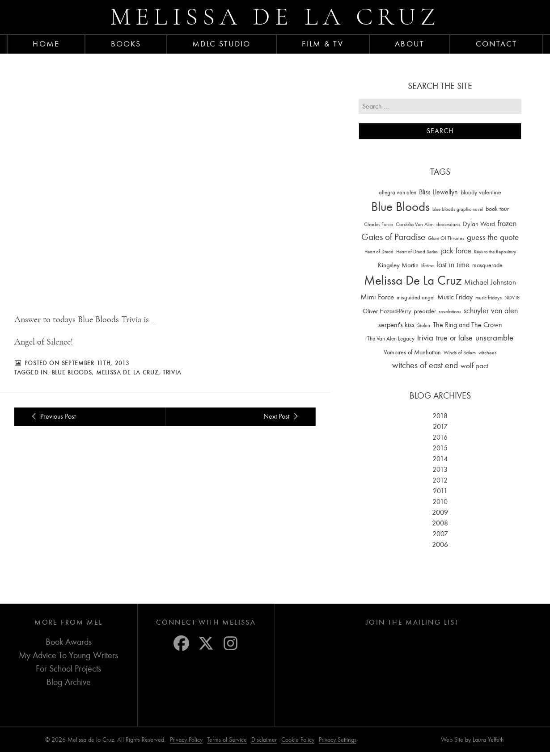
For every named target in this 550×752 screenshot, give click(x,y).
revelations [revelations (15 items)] (450, 311)
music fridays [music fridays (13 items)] (488, 297)
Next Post (282, 416)
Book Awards (69, 642)
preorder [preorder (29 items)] (425, 311)
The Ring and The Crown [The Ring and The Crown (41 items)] (467, 325)
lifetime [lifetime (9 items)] (427, 266)
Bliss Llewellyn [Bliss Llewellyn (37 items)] (438, 192)
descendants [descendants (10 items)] (448, 224)
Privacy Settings (337, 740)
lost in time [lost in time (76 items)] (453, 264)
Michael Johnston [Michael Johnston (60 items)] (490, 281)
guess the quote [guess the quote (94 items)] (493, 237)
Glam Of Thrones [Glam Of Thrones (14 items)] (446, 238)
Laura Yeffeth (488, 740)
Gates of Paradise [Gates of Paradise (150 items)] (393, 237)
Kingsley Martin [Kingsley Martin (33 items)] (398, 265)
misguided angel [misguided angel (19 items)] (416, 297)
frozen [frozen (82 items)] (507, 223)
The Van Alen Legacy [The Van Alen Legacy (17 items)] (391, 338)
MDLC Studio (221, 43)
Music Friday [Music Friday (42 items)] (455, 297)
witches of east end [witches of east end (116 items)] (425, 365)
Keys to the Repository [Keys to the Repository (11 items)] (495, 252)
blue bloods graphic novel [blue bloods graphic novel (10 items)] (457, 209)
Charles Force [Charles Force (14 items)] (378, 224)
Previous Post (52, 416)
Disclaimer (264, 740)
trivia (172, 372)
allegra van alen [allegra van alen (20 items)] (397, 192)
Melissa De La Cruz (127, 372)
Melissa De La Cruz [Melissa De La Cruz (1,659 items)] (412, 280)
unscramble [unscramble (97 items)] (494, 338)
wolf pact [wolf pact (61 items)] (474, 365)
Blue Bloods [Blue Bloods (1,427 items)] (400, 206)
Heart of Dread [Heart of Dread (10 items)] (378, 252)
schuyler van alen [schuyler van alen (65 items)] (491, 310)
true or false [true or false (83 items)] (454, 338)
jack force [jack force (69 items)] (455, 251)
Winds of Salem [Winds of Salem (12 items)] (460, 353)
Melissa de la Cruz (275, 16)
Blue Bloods (72, 372)
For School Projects (68, 669)
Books (126, 43)
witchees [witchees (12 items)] (487, 353)
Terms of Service (227, 740)
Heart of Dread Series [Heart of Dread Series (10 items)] (417, 252)
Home (46, 43)
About (409, 43)
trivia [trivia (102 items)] (425, 338)
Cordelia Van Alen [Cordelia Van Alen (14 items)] (415, 224)
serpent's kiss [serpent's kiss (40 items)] (396, 325)
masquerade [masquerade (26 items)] (487, 265)
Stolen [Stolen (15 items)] (423, 325)
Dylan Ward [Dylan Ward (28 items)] (479, 224)
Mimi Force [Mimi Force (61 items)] (377, 296)
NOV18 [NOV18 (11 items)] (512, 298)
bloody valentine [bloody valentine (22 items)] (481, 192)
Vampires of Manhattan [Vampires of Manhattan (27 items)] (412, 352)
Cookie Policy (297, 740)
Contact (496, 43)
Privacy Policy (186, 740)
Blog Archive (69, 682)
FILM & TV (322, 43)
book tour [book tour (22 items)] (497, 209)
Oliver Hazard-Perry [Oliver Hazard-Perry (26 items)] (387, 311)
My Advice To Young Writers (68, 655)
